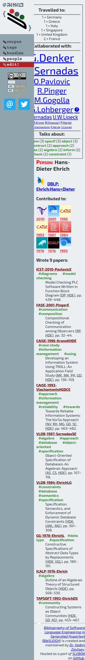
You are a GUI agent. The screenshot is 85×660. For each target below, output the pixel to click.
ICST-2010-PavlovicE (53, 269)
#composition (50, 313)
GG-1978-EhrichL (50, 535)
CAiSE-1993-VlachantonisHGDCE (53, 387)
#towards (71, 406)
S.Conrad (66, 127)
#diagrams (48, 273)
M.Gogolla (52, 99)
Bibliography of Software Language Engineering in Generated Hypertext (64, 631)
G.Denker (52, 57)
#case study (49, 345)
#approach (48, 393)
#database (48, 442)
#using (70, 353)
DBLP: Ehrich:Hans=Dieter (55, 186)
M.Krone (38, 122)
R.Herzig (55, 127)
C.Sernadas (39, 117)
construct (38, 145)
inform (69, 149)
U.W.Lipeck (65, 117)
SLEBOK (78, 653)
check (37, 154)
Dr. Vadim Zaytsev (77, 647)
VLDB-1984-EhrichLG (54, 482)
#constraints (50, 487)
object (67, 141)
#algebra (46, 438)
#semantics (49, 495)
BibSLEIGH (51, 640)
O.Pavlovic (52, 81)
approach (61, 145)
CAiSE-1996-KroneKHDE (56, 340)
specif (50, 141)
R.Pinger (52, 90)
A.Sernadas (51, 70)
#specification (51, 451)
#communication (53, 309)
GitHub (78, 658)
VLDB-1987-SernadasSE (56, 434)
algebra (50, 149)
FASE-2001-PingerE (52, 305)
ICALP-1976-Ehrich (52, 571)
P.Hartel (66, 122)
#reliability (48, 406)
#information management (48, 351)
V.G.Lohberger (48, 109)
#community (49, 602)
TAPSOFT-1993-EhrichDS (57, 598)
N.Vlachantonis (41, 127)
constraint (58, 154)
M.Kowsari (52, 122)
